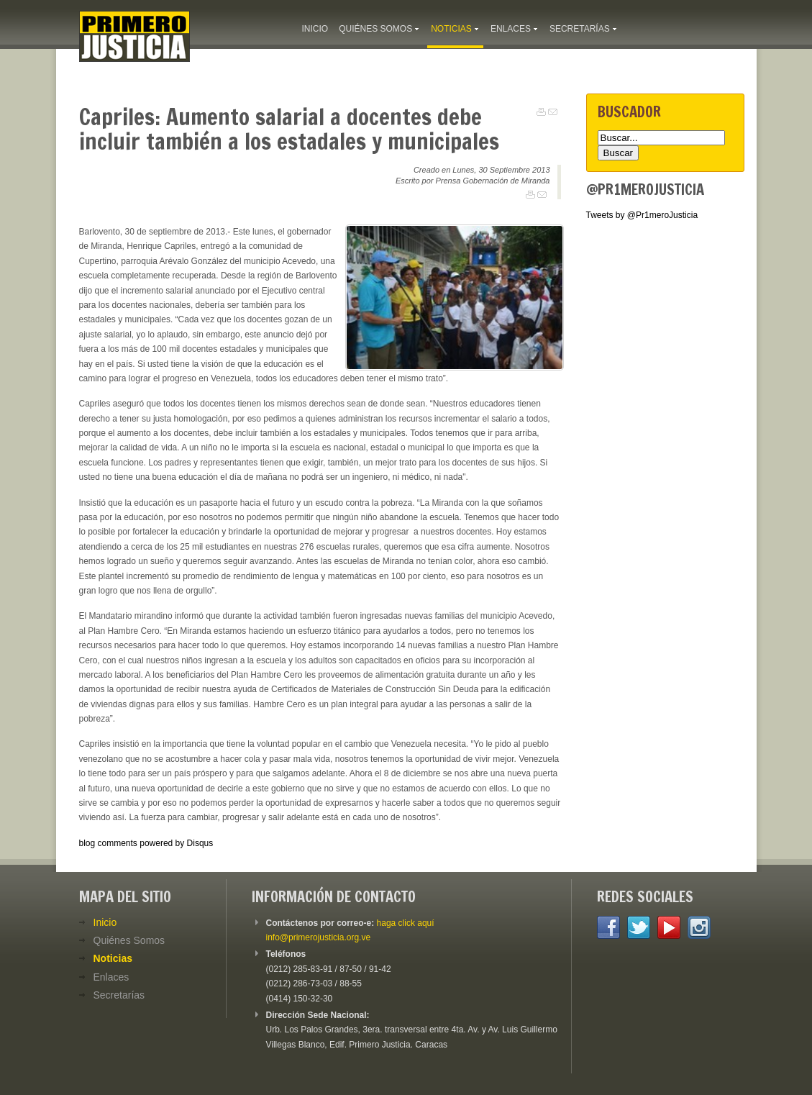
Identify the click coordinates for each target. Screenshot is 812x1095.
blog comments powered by (146, 843)
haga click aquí (405, 923)
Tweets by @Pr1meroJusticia (642, 215)
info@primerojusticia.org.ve (318, 937)
